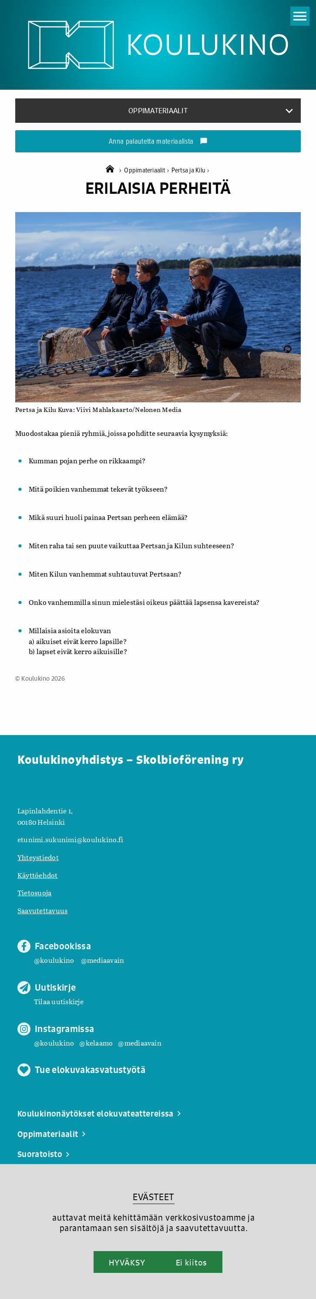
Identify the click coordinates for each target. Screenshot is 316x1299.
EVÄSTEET (153, 1196)
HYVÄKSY (127, 1262)
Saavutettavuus (42, 910)
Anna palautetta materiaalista (158, 142)
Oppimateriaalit (147, 170)
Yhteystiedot (38, 857)
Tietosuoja (34, 892)
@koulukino (54, 960)
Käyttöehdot (37, 875)
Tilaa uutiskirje (59, 1001)
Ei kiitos (191, 1262)
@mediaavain (102, 960)
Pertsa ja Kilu (190, 170)
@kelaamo (96, 1043)
